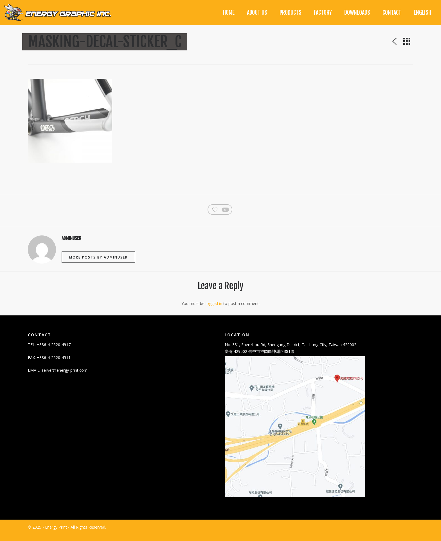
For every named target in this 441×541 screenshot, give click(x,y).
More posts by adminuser (98, 263)
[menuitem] (422, 12)
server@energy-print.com (64, 376)
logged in (214, 309)
